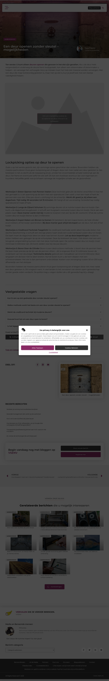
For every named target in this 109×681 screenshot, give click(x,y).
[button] (87, 330)
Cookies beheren (71, 348)
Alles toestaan (37, 348)
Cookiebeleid (53, 352)
